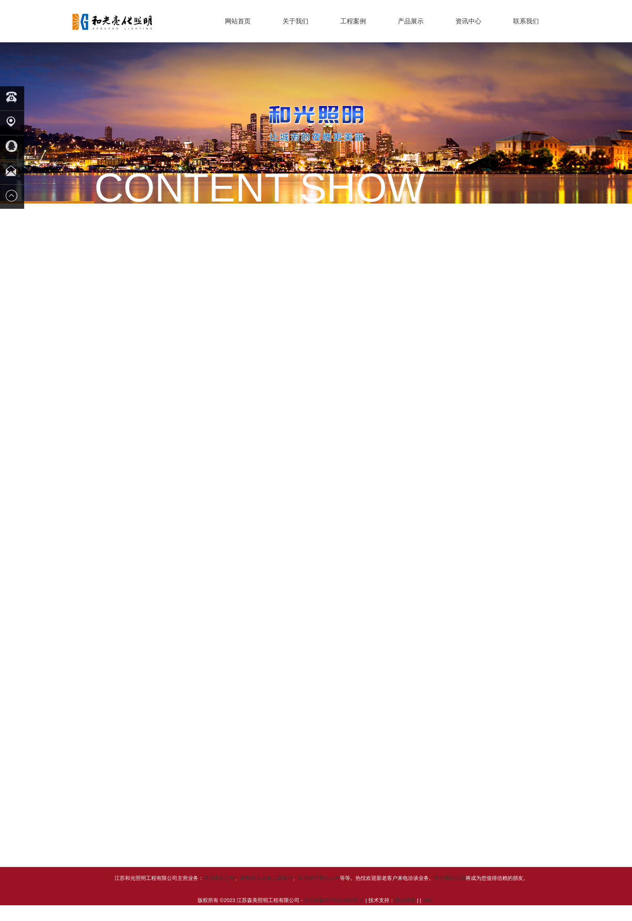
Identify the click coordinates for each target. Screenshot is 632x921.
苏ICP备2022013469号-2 (334, 910)
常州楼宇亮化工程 (319, 888)
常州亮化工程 (219, 888)
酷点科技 (405, 910)
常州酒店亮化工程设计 (266, 888)
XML (427, 910)
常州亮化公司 (450, 888)
